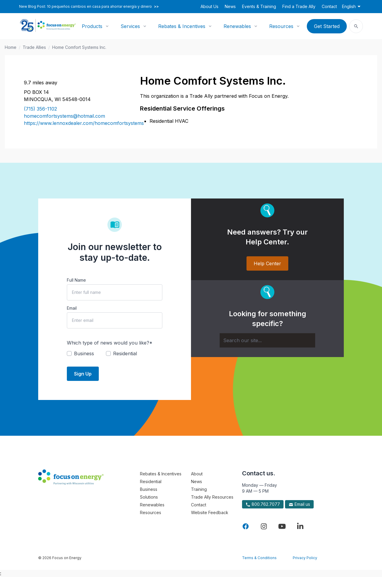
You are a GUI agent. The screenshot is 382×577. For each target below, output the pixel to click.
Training (199, 489)
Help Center (267, 263)
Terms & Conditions (259, 558)
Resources (281, 26)
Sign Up (83, 374)
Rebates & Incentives (181, 26)
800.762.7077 (263, 504)
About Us (209, 6)
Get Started (327, 26)
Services (130, 26)
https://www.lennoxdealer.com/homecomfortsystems (75, 123)
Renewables (237, 26)
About (197, 473)
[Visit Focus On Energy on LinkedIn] (300, 526)
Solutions (149, 497)
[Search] (267, 340)
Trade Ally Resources (212, 497)
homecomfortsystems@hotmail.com (64, 116)
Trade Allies (34, 47)
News (230, 6)
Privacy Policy (305, 558)
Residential (150, 481)
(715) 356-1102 (40, 109)
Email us (299, 504)
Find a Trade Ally (298, 6)
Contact (329, 6)
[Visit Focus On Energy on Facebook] (245, 526)
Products (92, 26)
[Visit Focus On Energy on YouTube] (282, 526)
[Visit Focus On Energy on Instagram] (263, 526)
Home (10, 47)
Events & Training (259, 6)
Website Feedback (209, 512)
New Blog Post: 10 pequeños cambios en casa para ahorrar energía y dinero (89, 6)
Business (148, 489)
